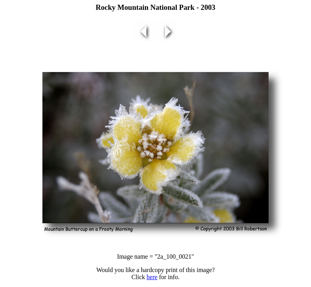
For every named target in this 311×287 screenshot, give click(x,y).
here (151, 277)
